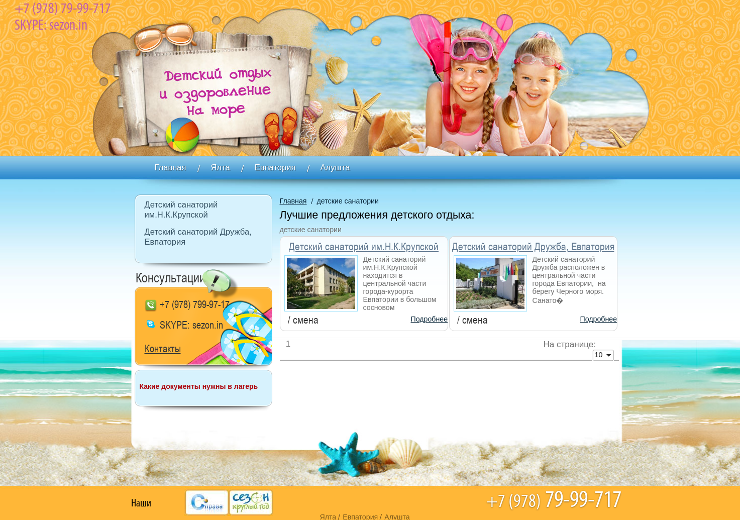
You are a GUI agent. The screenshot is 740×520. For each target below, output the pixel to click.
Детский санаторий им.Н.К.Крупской (364, 247)
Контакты (163, 349)
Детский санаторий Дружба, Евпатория (533, 247)
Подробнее (429, 319)
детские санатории (348, 201)
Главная (293, 201)
